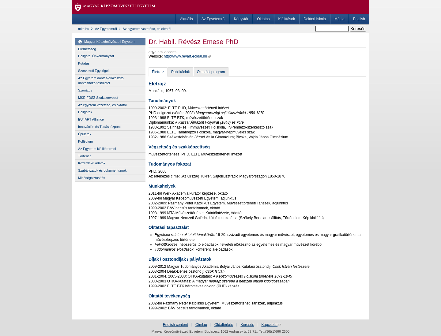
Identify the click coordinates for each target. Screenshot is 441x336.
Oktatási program (211, 72)
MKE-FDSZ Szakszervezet (98, 97)
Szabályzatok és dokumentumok (102, 170)
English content (175, 325)
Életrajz (158, 72)
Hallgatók (85, 112)
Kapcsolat (270, 325)
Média (339, 19)
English (359, 19)
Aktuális (186, 19)
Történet (84, 156)
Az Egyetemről (213, 19)
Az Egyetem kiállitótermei (97, 149)
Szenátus (85, 90)
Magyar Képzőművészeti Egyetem (109, 41)
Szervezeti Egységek (94, 71)
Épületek (84, 134)
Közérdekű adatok (91, 163)
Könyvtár (241, 19)
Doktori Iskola (314, 19)
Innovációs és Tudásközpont (99, 127)
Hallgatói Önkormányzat (96, 56)
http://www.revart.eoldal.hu (185, 56)
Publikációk (180, 72)
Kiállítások (286, 19)
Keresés (247, 325)
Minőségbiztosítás (91, 178)
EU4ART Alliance (91, 119)
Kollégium (85, 141)
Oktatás (263, 19)
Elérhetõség (87, 49)
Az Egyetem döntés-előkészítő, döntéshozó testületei (101, 80)
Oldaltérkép (223, 325)
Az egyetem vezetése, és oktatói (147, 29)
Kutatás (83, 63)
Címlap (201, 325)
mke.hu (83, 29)
